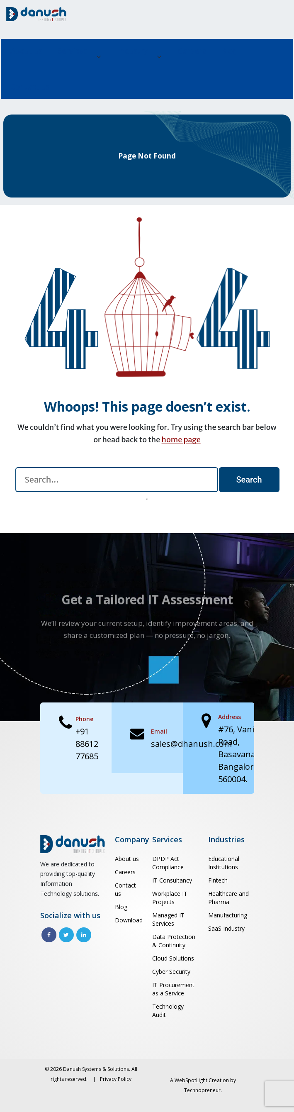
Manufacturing (227, 915)
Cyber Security (171, 971)
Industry (133, 51)
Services (72, 51)
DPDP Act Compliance (168, 863)
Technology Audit (168, 1010)
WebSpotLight (191, 1080)
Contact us (30, 87)
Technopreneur (202, 1090)
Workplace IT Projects (169, 898)
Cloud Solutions (173, 958)
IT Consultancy (172, 880)
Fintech (218, 880)
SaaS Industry (226, 928)
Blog (229, 51)
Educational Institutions (223, 863)
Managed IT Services (168, 919)
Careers (192, 51)
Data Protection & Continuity (173, 941)
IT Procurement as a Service (173, 989)
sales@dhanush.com (191, 743)
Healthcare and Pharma (228, 898)
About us (26, 51)
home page (181, 439)
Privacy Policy (115, 1079)
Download (128, 920)
